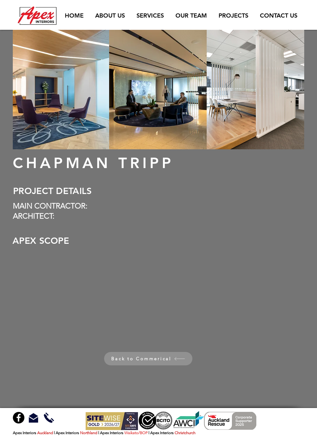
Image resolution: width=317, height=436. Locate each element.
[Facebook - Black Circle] (18, 417)
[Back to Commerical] (148, 358)
